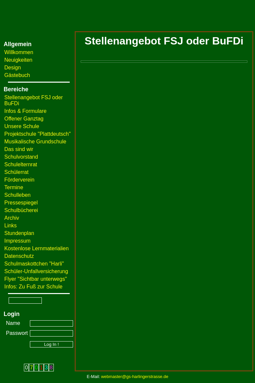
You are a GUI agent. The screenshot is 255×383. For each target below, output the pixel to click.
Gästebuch (17, 75)
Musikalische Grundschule (35, 141)
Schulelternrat (20, 164)
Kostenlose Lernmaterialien (36, 248)
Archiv (11, 218)
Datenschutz (19, 256)
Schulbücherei (21, 210)
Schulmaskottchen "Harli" (34, 264)
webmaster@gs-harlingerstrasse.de (134, 376)
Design (12, 67)
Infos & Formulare (25, 111)
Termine (13, 187)
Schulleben (17, 195)
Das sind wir (18, 149)
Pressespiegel (21, 202)
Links (10, 225)
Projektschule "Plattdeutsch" (37, 134)
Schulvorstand (21, 157)
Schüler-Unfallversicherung (36, 271)
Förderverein (19, 180)
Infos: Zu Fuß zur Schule (33, 286)
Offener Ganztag (23, 118)
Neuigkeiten (18, 60)
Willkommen (18, 52)
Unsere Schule (21, 126)
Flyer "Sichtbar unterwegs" (35, 279)
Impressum (17, 241)
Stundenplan (19, 233)
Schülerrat (16, 172)
